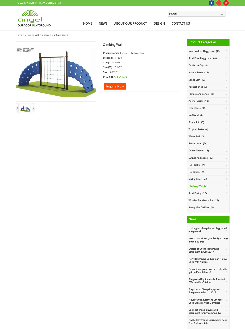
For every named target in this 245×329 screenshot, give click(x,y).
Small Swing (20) (198, 193)
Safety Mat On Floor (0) (201, 207)
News (103, 23)
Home (87, 23)
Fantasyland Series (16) (201, 93)
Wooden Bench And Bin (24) (204, 200)
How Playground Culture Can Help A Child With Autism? (208, 260)
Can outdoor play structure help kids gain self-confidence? (208, 271)
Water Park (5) (196, 136)
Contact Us (181, 23)
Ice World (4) (196, 115)
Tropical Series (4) (198, 129)
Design (159, 23)
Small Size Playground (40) (203, 58)
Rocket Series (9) (198, 86)
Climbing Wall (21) (198, 186)
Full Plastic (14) (197, 165)
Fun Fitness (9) (196, 172)
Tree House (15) (197, 108)
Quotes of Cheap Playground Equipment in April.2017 (204, 250)
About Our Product (130, 23)
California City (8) (198, 65)
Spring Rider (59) (198, 179)
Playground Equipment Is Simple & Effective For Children (207, 281)
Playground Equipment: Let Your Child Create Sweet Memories (205, 301)
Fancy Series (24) (198, 143)
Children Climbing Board (55, 34)
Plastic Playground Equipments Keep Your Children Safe (208, 321)
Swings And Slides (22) (201, 157)
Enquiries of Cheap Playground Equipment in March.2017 (205, 291)
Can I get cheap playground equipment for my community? (205, 311)
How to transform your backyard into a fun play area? (208, 240)
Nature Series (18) (199, 72)
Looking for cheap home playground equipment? (208, 230)
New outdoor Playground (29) (204, 51)
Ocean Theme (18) (199, 150)
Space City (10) (197, 79)
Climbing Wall (32, 34)
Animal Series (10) (199, 101)
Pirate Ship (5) (196, 122)
